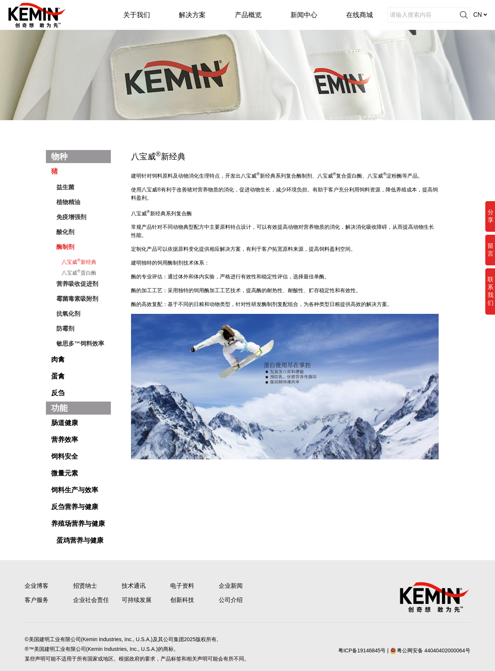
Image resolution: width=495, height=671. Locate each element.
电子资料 (182, 586)
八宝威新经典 (79, 261)
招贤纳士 (85, 586)
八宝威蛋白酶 (79, 272)
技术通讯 (134, 586)
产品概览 (248, 15)
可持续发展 (137, 600)
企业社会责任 (91, 600)
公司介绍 (231, 600)
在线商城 (359, 15)
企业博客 (37, 586)
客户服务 (37, 600)
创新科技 (182, 600)
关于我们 (136, 15)
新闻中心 (303, 15)
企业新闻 (231, 586)
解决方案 (192, 15)
